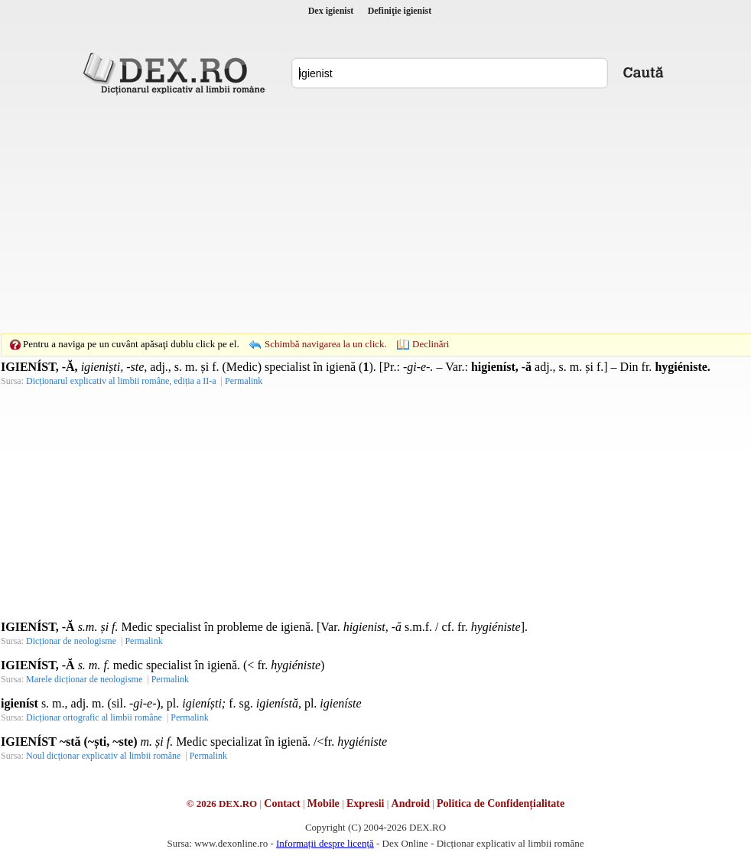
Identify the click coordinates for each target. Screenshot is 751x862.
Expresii (365, 803)
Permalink (243, 381)
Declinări (430, 344)
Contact (282, 803)
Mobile (323, 803)
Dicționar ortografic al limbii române (94, 717)
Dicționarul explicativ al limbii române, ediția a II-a (121, 381)
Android (411, 803)
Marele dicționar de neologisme (84, 679)
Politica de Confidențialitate (500, 803)
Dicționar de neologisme (71, 641)
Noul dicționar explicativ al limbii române (103, 755)
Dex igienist (331, 10)
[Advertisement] (351, 214)
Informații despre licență (325, 843)
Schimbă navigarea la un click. (326, 344)
